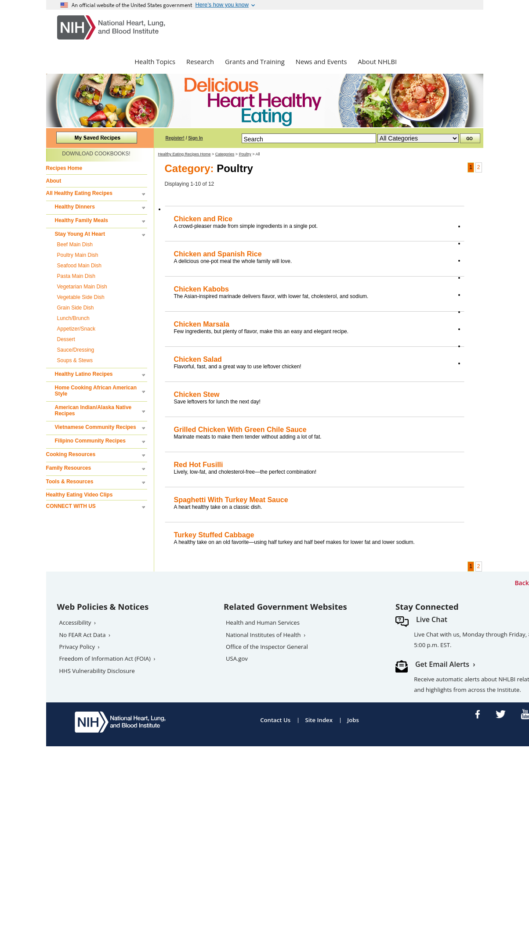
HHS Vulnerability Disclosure (97, 671)
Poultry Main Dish (77, 255)
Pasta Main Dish (76, 276)
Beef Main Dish (75, 244)
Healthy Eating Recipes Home (184, 154)
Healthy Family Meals (81, 220)
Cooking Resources (71, 454)
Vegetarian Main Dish (82, 287)
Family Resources (68, 468)
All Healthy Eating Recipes (79, 193)
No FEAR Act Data (82, 635)
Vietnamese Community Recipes (95, 427)
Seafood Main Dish (79, 266)
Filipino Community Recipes (90, 441)
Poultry (245, 154)
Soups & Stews (75, 360)
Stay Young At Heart (80, 234)
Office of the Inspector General (267, 647)
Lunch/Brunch (73, 318)
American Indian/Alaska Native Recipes (93, 410)
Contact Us (275, 720)
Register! (175, 138)
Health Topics (154, 61)
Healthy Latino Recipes (84, 374)
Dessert (66, 339)
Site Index (319, 720)
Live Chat (431, 619)
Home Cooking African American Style (96, 391)
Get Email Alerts (442, 664)
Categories (225, 154)
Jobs (353, 720)
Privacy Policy (77, 647)
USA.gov (237, 658)
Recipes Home (64, 168)
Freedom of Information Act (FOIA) (105, 658)
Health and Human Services (263, 622)
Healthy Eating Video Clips (79, 495)
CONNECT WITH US (71, 506)
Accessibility (75, 622)
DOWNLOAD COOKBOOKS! (96, 154)
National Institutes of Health (263, 635)
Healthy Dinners (75, 207)
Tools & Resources (70, 481)
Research (200, 61)
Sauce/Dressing (75, 350)
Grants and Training (255, 61)
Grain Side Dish (75, 308)
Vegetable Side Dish (81, 297)
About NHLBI (377, 61)
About (54, 181)
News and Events (321, 61)
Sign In (195, 138)
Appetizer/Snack (76, 329)
